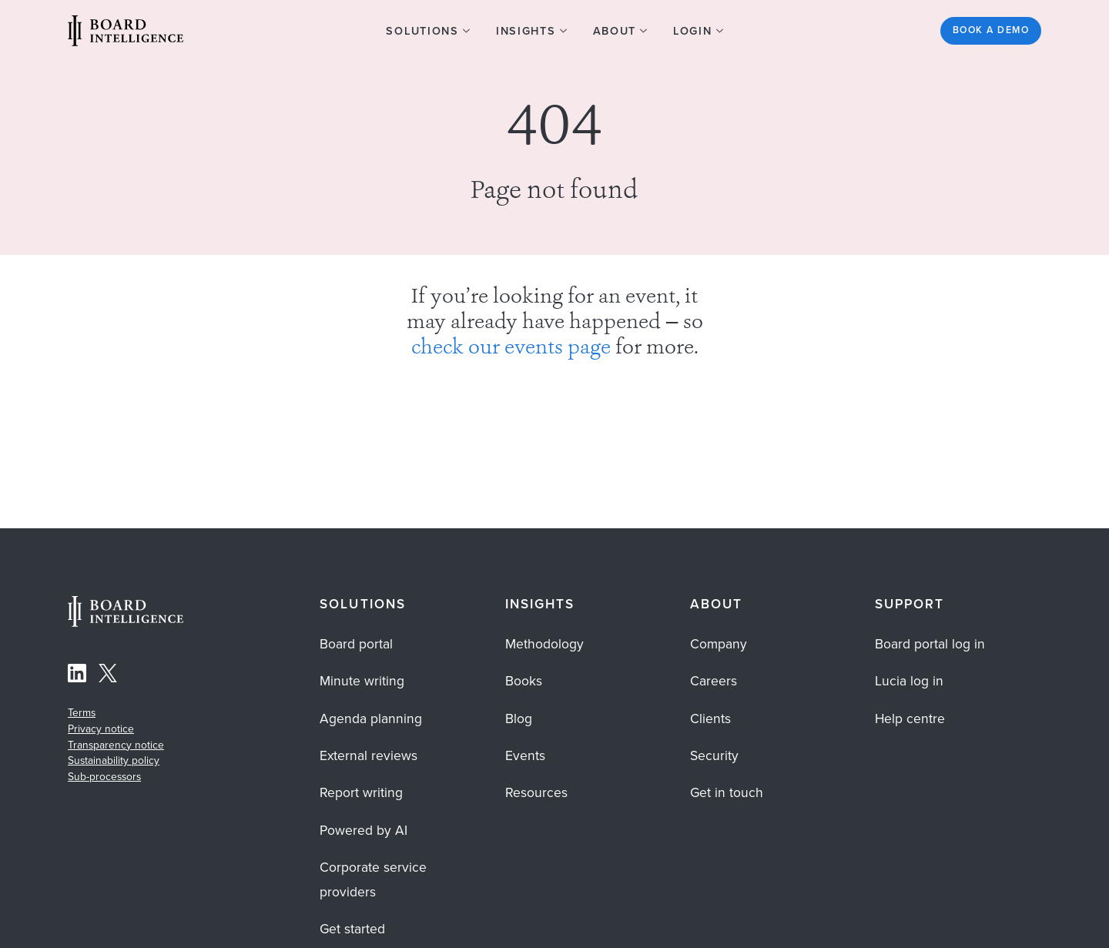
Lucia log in (909, 681)
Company (718, 644)
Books (523, 681)
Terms (81, 712)
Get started (352, 929)
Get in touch (726, 792)
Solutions (362, 604)
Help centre (910, 718)
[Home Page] (125, 622)
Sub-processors (104, 776)
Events (525, 755)
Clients (710, 718)
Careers (713, 681)
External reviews (368, 755)
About (716, 604)
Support (909, 604)
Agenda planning (371, 718)
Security (714, 755)
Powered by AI (363, 830)
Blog (518, 718)
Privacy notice (101, 728)
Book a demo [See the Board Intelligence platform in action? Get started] (991, 30)
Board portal (356, 644)
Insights (540, 604)
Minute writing (362, 681)
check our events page (511, 349)
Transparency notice (116, 744)
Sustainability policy (113, 760)
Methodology (544, 644)
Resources (536, 792)
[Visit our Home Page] (125, 33)
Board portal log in (930, 644)
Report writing (361, 792)
